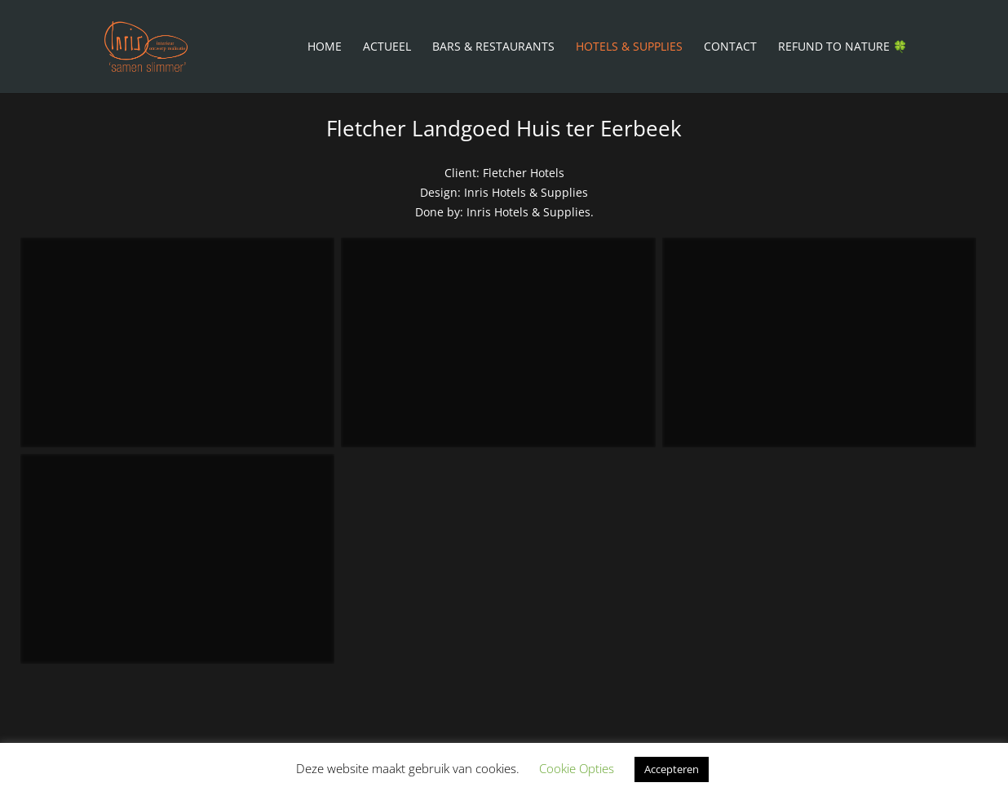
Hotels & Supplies (629, 47)
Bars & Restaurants (493, 47)
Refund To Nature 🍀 (842, 47)
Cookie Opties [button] (576, 768)
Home (324, 47)
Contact (730, 47)
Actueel (387, 47)
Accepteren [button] (671, 769)
